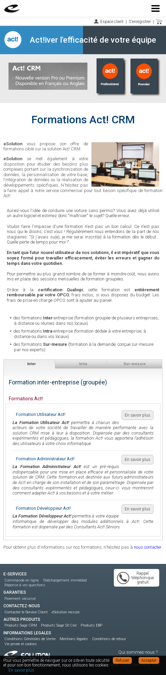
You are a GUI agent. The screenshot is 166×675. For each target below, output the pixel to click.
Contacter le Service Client (26, 612)
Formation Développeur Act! (43, 508)
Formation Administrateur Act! (45, 458)
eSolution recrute (66, 612)
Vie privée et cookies (20, 644)
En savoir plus (137, 415)
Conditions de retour (109, 639)
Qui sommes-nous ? (138, 652)
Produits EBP (91, 625)
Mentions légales (74, 639)
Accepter (149, 660)
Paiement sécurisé (20, 598)
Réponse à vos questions (24, 585)
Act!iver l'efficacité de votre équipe (93, 40)
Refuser (122, 660)
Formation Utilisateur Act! (40, 414)
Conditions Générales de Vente (30, 639)
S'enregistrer (140, 21)
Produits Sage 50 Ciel (59, 625)
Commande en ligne (21, 580)
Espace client (112, 21)
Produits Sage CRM (20, 625)
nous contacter (147, 547)
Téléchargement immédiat (65, 580)
